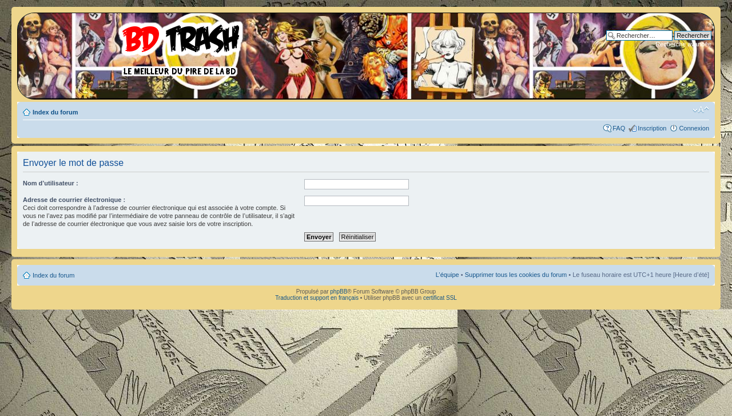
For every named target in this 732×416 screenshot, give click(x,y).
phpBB (338, 291)
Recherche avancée (683, 44)
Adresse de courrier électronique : (74, 199)
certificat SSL (440, 298)
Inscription (652, 128)
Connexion (694, 128)
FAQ (618, 128)
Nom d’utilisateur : (50, 183)
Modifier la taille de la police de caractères (701, 110)
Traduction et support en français (317, 298)
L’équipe (447, 274)
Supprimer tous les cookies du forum (516, 274)
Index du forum (55, 112)
